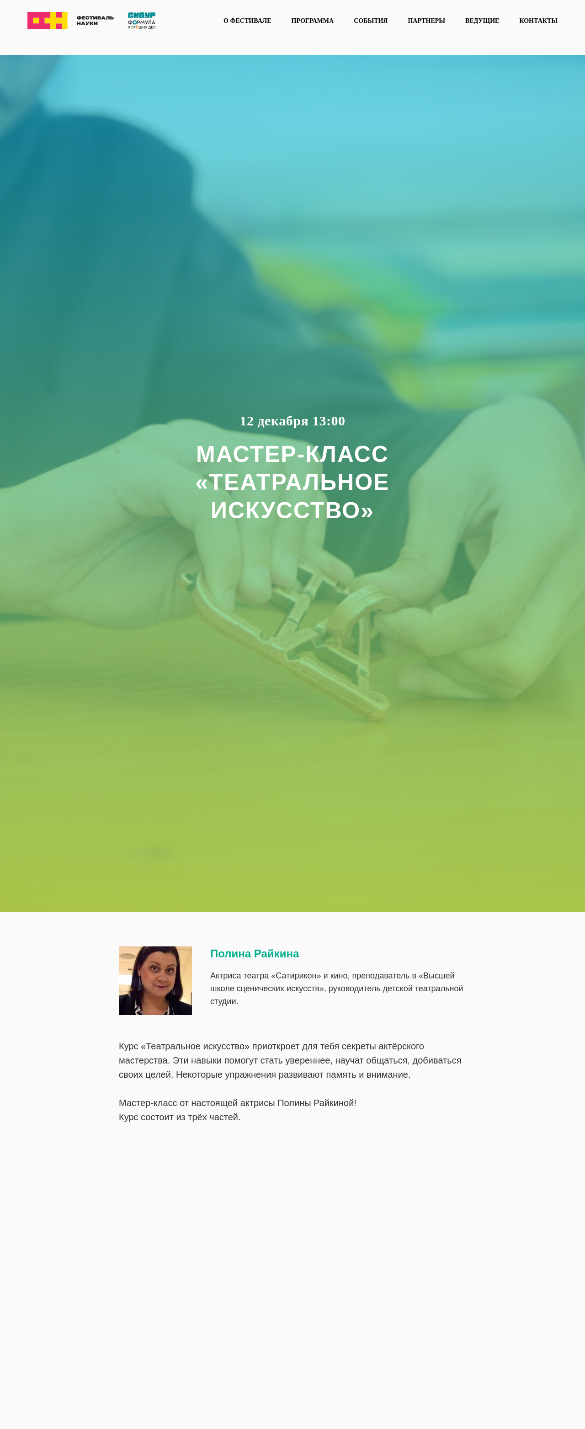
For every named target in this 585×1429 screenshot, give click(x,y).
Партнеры (426, 20)
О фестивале (247, 20)
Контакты (538, 20)
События (371, 20)
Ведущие (482, 20)
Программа (313, 20)
